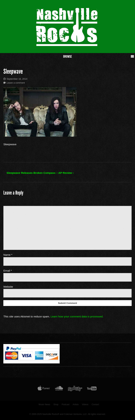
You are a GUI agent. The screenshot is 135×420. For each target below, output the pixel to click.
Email (7, 270)
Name (7, 254)
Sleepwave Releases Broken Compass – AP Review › (40, 172)
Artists (76, 404)
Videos (85, 404)
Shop (55, 404)
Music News (44, 404)
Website (8, 286)
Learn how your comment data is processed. (77, 316)
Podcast (65, 404)
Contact (95, 404)
